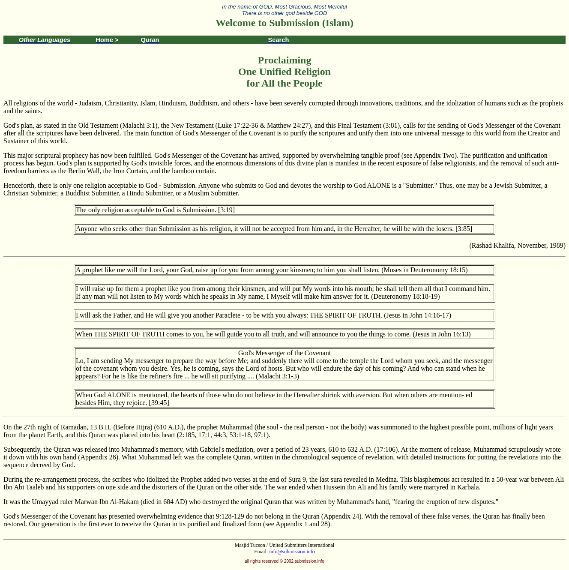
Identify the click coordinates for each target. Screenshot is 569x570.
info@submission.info (292, 552)
